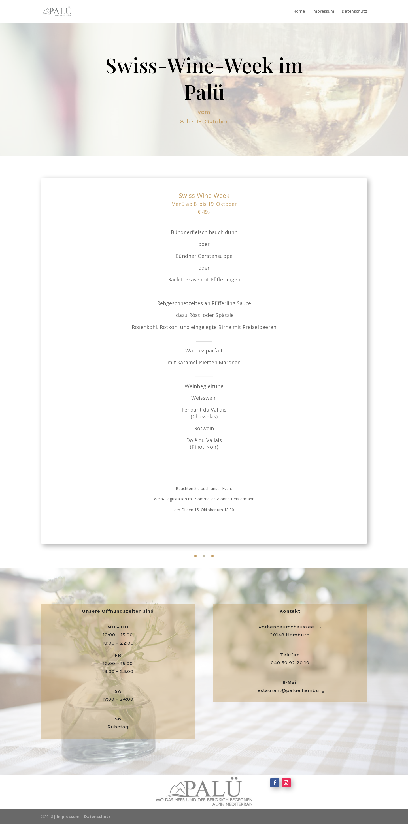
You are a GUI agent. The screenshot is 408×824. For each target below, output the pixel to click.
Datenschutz (354, 11)
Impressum (323, 11)
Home (299, 11)
